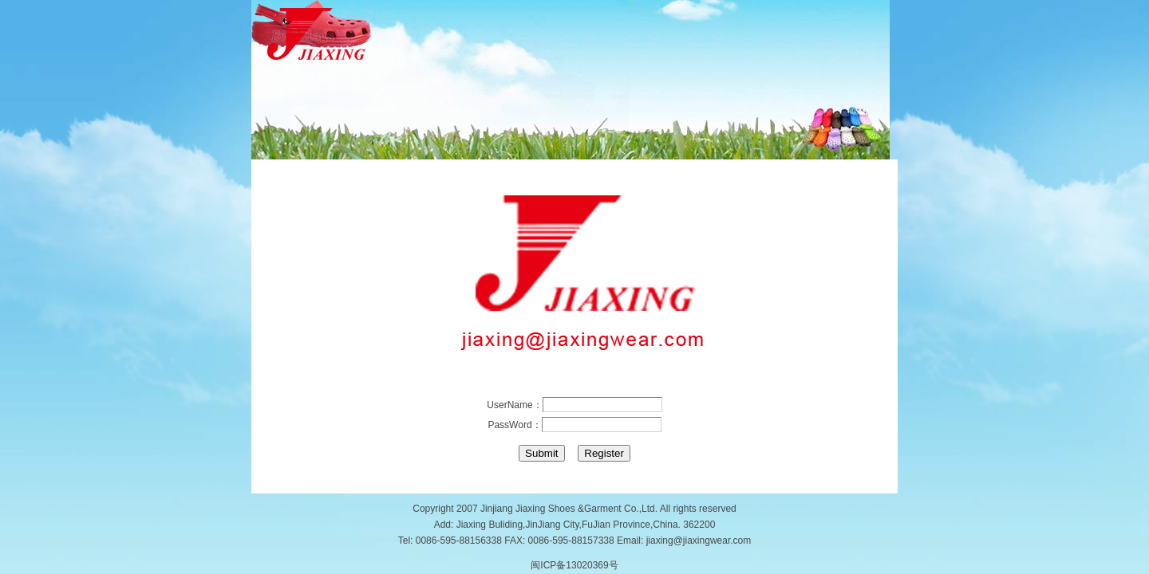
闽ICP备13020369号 (574, 565)
